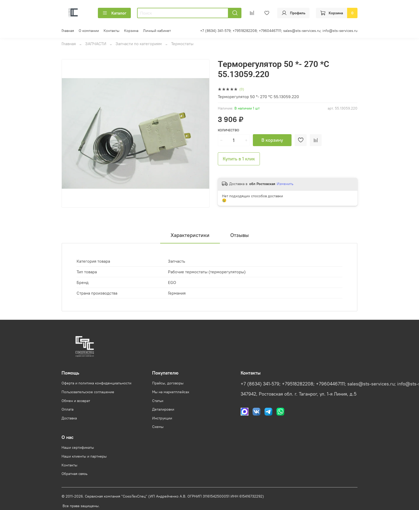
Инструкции (162, 418)
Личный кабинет (157, 30)
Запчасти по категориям (139, 43)
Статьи (157, 400)
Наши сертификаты (78, 447)
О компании (89, 30)
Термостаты (182, 43)
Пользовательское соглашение (88, 392)
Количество (228, 130)
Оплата (67, 409)
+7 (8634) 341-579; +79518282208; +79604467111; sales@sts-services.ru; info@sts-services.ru (278, 30)
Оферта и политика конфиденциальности (96, 383)
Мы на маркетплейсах (170, 392)
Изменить (285, 183)
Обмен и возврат (76, 400)
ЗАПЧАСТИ (95, 43)
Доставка (69, 418)
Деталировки (163, 409)
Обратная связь (74, 473)
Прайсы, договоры (168, 383)
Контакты (111, 30)
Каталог (114, 13)
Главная (68, 30)
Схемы (158, 426)
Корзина (131, 30)
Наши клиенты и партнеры (84, 456)
